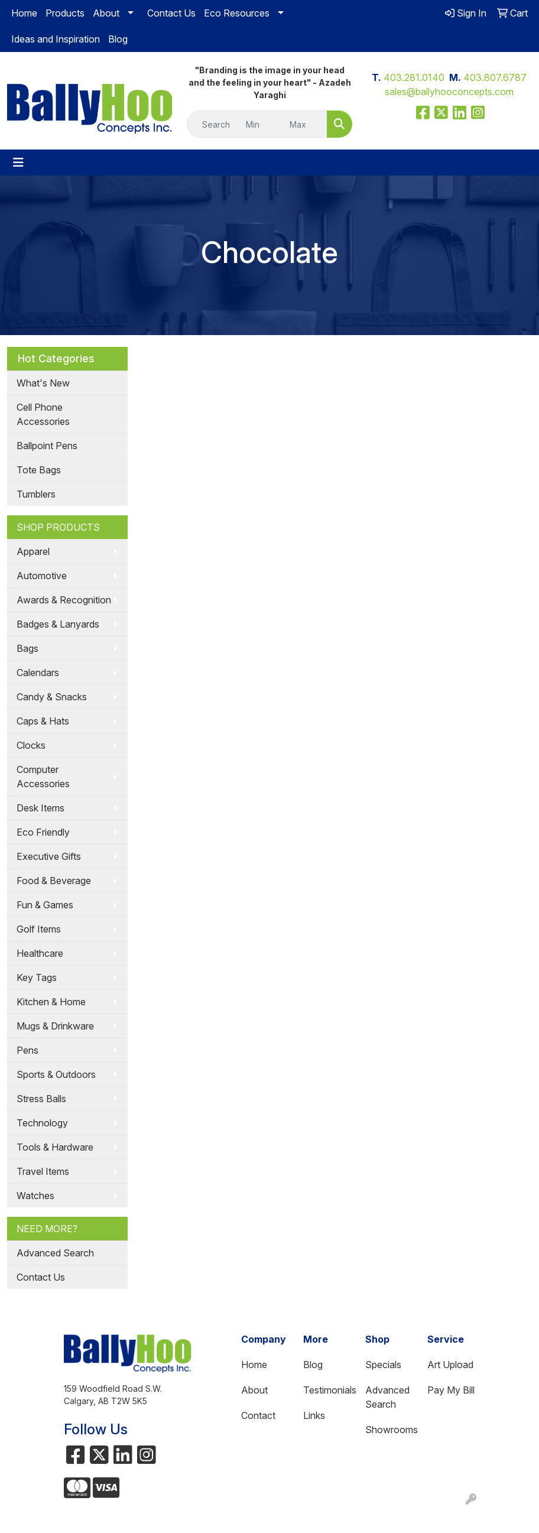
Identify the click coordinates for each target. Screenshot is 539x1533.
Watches (35, 1195)
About (106, 13)
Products (65, 13)
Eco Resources (237, 13)
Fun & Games (45, 905)
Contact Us (171, 13)
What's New (43, 383)
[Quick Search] (213, 124)
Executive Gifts (49, 856)
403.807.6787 (495, 77)
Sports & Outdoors (56, 1074)
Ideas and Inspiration (55, 39)
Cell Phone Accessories (43, 414)
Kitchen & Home (51, 1002)
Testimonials (327, 1390)
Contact (258, 1415)
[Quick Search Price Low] (261, 124)
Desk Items (40, 808)
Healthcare (40, 953)
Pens (27, 1050)
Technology (42, 1123)
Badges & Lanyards (58, 624)
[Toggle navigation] (18, 162)
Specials (383, 1364)
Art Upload (450, 1364)
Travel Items (43, 1171)
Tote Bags (39, 470)
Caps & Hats (43, 721)
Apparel (33, 551)
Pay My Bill (451, 1390)
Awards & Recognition (64, 600)
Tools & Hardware (55, 1147)
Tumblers (36, 494)
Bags (27, 648)
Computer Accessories (43, 777)
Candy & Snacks (52, 697)
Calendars (38, 672)
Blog (118, 39)
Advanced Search (55, 1253)
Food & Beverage (54, 880)
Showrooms (389, 1429)
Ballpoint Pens (47, 446)
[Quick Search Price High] (305, 124)
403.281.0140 (414, 77)
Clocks (31, 745)
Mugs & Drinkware (55, 1026)
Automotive (42, 576)
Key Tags (37, 977)
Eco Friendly (43, 832)
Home (24, 13)
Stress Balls (41, 1099)
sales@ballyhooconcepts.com (449, 92)
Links (314, 1415)
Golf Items (39, 929)
